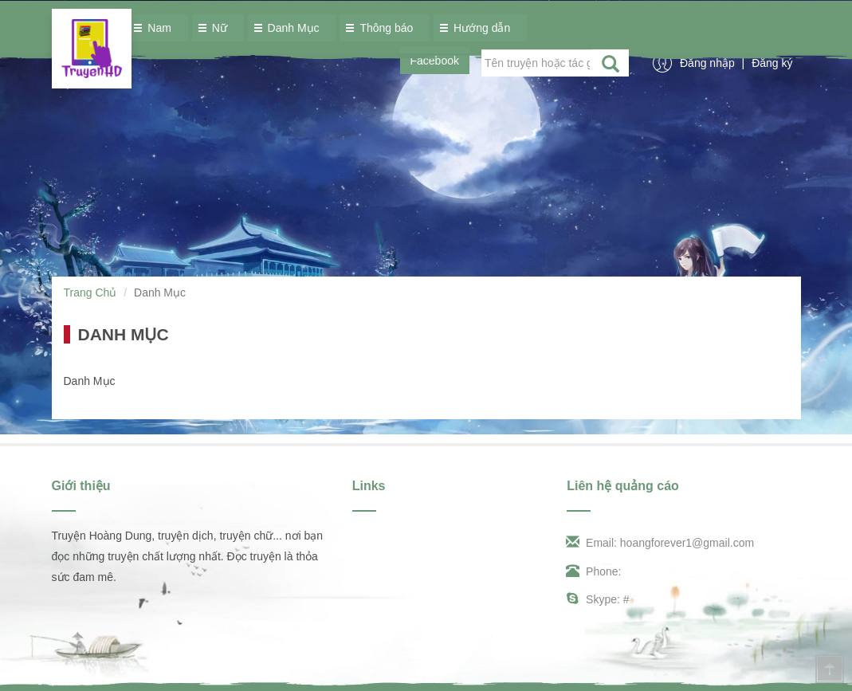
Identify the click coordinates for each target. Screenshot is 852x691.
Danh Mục (289, 28)
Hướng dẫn (477, 28)
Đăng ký (772, 63)
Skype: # (598, 599)
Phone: (594, 571)
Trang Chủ (90, 292)
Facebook (434, 60)
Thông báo (382, 28)
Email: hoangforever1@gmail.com (660, 542)
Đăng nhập (709, 63)
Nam (155, 28)
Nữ (216, 28)
